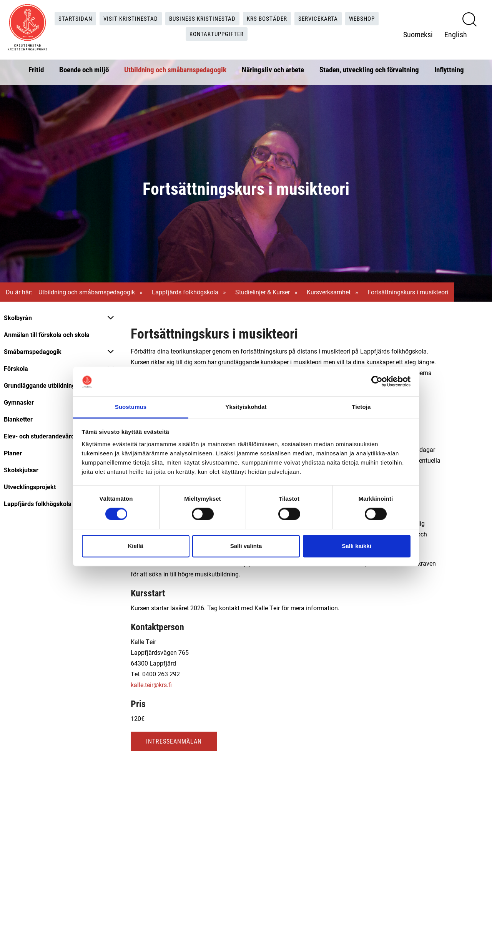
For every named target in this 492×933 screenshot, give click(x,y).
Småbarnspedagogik (33, 351)
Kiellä (135, 546)
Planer (13, 453)
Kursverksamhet (329, 292)
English (456, 33)
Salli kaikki (356, 546)
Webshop (368, 17)
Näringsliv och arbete (273, 68)
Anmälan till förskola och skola (47, 334)
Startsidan (69, 17)
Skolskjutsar (21, 470)
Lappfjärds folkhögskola (185, 292)
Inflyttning (449, 68)
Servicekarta (322, 17)
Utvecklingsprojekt (30, 487)
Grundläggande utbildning (39, 385)
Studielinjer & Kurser (262, 292)
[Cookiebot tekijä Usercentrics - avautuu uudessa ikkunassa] (377, 381)
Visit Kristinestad (126, 17)
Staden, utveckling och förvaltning (369, 68)
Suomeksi (418, 33)
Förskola (16, 368)
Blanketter (18, 419)
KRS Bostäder (268, 17)
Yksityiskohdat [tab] (245, 406)
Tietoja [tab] (361, 406)
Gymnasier (19, 402)
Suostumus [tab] (131, 406)
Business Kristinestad (201, 17)
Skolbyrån (18, 318)
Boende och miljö (84, 68)
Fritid (36, 68)
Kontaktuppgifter (217, 33)
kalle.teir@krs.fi (151, 685)
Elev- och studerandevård (39, 436)
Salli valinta (246, 546)
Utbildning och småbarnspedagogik (175, 68)
